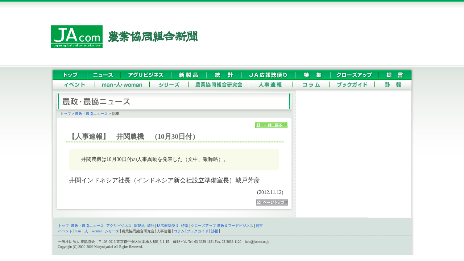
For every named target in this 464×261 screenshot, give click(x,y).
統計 (150, 226)
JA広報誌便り (168, 226)
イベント (65, 231)
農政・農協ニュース (91, 114)
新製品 (139, 226)
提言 (259, 226)
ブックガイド (197, 231)
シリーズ (112, 231)
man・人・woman (89, 231)
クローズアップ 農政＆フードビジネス (222, 226)
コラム (179, 231)
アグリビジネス (119, 226)
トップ (65, 114)
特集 (184, 226)
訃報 (214, 231)
